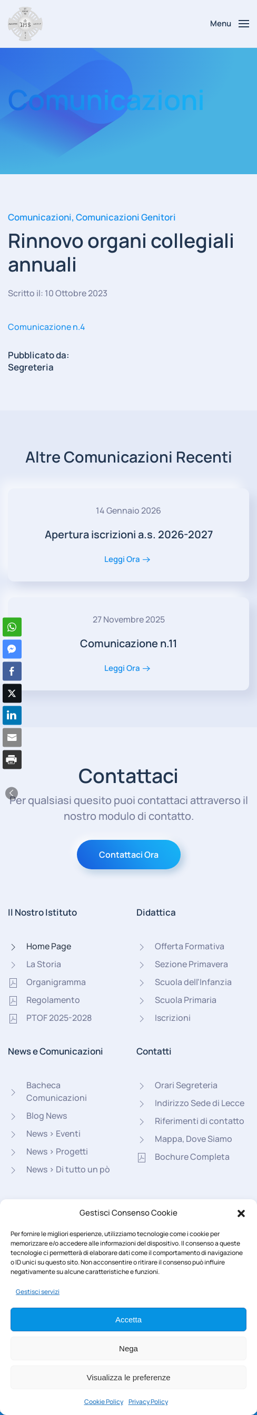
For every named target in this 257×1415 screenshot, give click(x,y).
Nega (128, 1348)
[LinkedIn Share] (12, 715)
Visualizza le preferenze (129, 1377)
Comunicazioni (40, 217)
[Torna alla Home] (25, 23)
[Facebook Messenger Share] (12, 648)
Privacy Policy (148, 1401)
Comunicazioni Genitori (126, 217)
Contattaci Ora (129, 854)
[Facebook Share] (12, 670)
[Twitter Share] (12, 693)
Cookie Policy (103, 1401)
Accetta (128, 1319)
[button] (241, 1213)
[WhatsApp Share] (12, 626)
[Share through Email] (12, 737)
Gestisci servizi (38, 1291)
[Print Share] (12, 759)
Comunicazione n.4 (46, 327)
